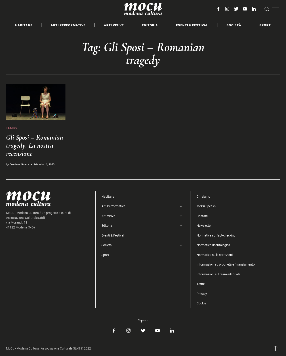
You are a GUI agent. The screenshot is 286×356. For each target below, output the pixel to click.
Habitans (24, 25)
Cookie (201, 303)
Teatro (11, 128)
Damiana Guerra (19, 164)
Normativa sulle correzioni (215, 255)
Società (234, 25)
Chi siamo (203, 196)
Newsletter (204, 225)
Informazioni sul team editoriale (218, 274)
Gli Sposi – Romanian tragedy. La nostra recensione (34, 145)
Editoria (150, 25)
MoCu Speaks (206, 206)
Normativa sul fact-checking (216, 235)
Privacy (202, 293)
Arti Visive (114, 25)
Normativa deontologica (213, 245)
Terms (201, 284)
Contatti (202, 216)
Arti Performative (68, 25)
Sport (265, 25)
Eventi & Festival (192, 25)
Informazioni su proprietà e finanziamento (226, 264)
